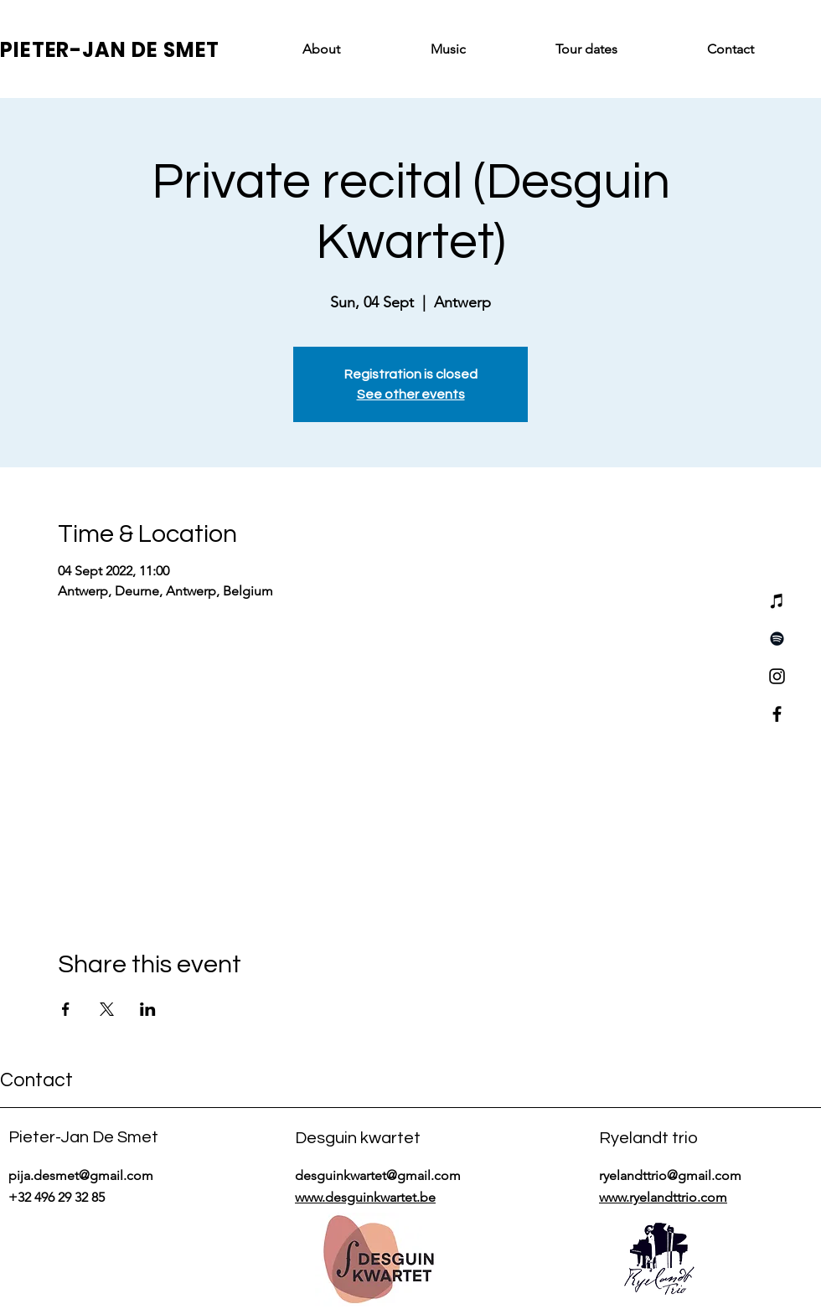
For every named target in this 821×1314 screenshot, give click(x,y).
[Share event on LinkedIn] (148, 1009)
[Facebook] (777, 713)
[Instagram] (777, 676)
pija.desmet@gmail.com (80, 1175)
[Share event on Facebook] (66, 1009)
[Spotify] (777, 638)
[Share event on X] (107, 1009)
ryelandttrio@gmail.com (670, 1175)
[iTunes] (777, 600)
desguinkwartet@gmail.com (378, 1175)
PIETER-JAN (66, 50)
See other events (411, 394)
